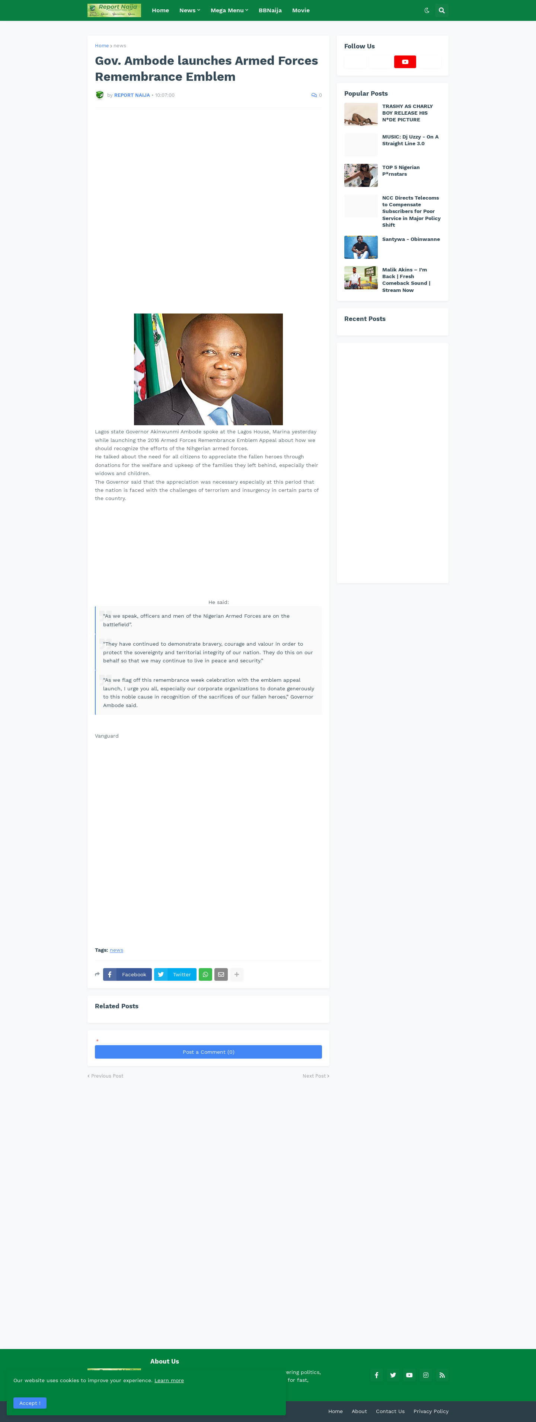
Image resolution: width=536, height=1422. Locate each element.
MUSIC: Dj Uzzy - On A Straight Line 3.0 (410, 140)
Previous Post (107, 1075)
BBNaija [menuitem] (270, 10)
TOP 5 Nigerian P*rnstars (401, 170)
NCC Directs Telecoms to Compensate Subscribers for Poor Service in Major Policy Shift (411, 211)
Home (102, 45)
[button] (427, 10)
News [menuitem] (187, 10)
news (120, 45)
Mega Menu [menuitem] (227, 10)
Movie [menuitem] (301, 10)
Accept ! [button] (31, 1401)
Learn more (74, 1379)
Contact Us (390, 1411)
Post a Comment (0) (208, 1052)
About (359, 1411)
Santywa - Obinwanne (411, 239)
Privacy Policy (431, 1411)
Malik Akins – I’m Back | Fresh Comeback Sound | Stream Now (406, 280)
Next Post (314, 1075)
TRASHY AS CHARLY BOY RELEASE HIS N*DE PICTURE (407, 113)
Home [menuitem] (160, 10)
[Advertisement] (208, 210)
